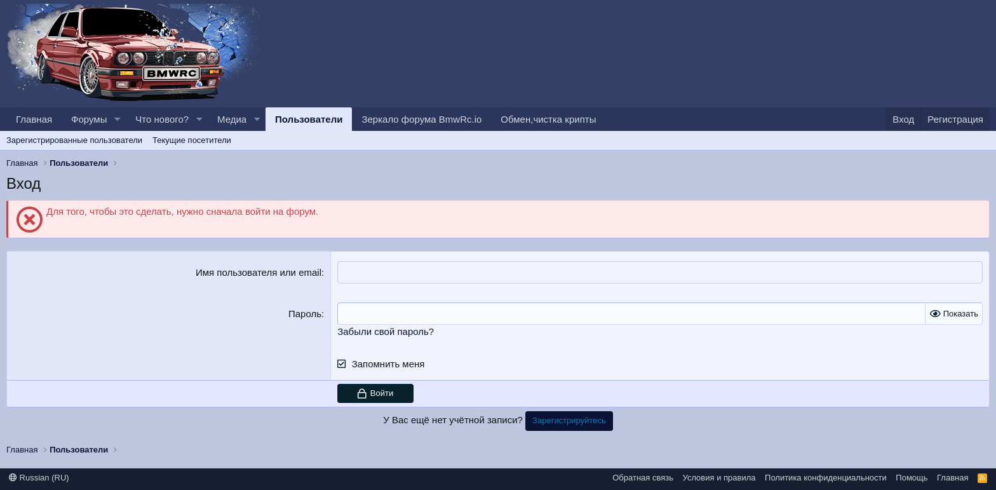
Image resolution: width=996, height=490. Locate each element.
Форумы (89, 119)
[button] (117, 119)
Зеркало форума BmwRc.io (421, 119)
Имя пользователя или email (258, 272)
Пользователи (308, 119)
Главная (34, 119)
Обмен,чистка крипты (548, 119)
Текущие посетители (191, 140)
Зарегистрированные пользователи (74, 140)
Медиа (231, 119)
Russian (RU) (39, 477)
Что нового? (162, 119)
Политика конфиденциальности (826, 477)
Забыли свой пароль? (385, 331)
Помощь (911, 477)
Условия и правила (719, 477)
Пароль (304, 313)
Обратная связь (642, 477)
